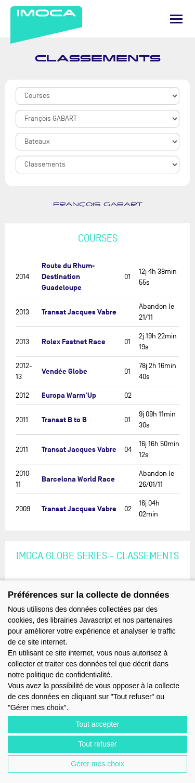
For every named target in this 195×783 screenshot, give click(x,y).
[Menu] (176, 19)
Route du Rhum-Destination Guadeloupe (68, 276)
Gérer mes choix (97, 764)
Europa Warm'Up (69, 395)
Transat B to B (64, 419)
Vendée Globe (64, 371)
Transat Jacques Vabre (79, 312)
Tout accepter (97, 724)
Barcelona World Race (78, 479)
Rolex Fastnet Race (74, 341)
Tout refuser (98, 744)
